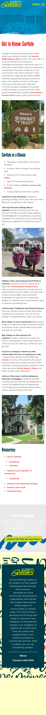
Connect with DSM (23, 660)
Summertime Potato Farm (24, 286)
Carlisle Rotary (14, 491)
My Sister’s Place (28, 368)
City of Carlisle (14, 457)
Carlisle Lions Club (16, 487)
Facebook (14, 462)
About (23, 655)
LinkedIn (13, 465)
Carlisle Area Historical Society (22, 483)
